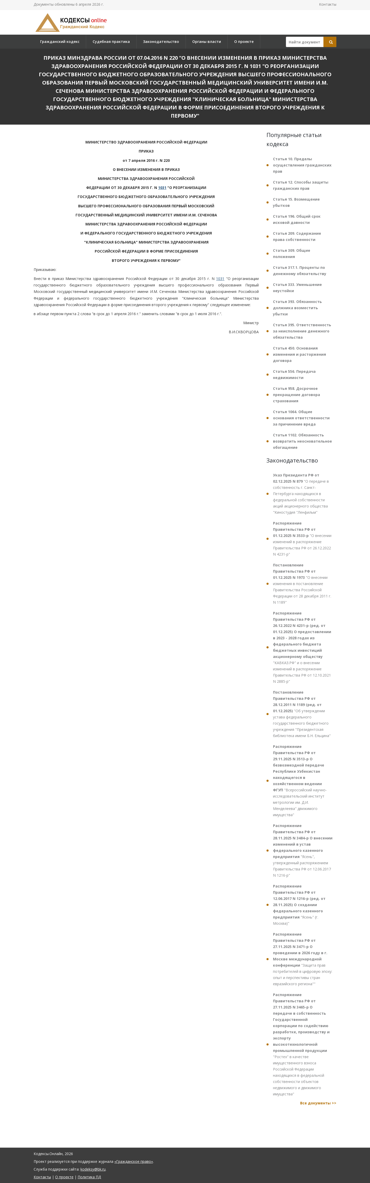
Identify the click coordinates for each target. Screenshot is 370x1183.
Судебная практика (111, 41)
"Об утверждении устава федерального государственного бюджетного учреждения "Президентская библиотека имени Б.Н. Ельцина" (302, 714)
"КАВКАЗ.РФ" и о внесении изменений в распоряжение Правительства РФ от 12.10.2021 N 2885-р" (302, 647)
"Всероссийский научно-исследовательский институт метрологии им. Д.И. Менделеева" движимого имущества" (300, 780)
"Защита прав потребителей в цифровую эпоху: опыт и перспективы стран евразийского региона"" (302, 959)
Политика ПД (89, 1176)
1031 (162, 187)
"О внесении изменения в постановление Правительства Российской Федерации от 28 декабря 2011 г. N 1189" (302, 584)
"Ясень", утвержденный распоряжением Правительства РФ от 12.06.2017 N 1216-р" (302, 850)
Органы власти (206, 41)
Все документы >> (318, 1103)
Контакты (327, 4)
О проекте (244, 41)
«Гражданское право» (133, 1161)
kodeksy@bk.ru (93, 1169)
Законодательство (161, 41)
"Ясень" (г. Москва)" (299, 905)
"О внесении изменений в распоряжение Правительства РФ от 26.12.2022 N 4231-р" (302, 539)
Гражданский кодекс (59, 41)
